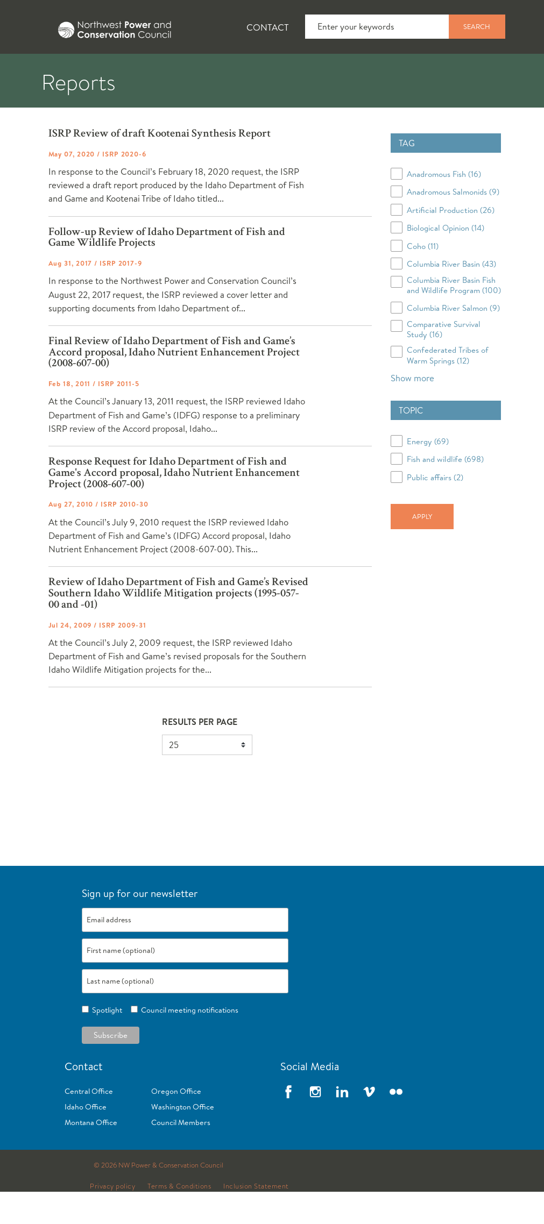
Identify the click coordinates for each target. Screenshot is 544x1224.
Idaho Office (86, 1139)
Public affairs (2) (435, 509)
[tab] (32, 70)
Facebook (288, 1124)
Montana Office (91, 1154)
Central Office (89, 1123)
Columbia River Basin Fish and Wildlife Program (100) (454, 317)
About (41, 70)
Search (476, 26)
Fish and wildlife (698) (445, 491)
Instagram (315, 1124)
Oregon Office (176, 1123)
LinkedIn (342, 1124)
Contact (267, 27)
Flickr (396, 1124)
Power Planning (301, 70)
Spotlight (105, 1042)
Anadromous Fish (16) (444, 206)
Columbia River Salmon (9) (453, 340)
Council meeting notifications (188, 1042)
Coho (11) (423, 278)
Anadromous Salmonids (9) (453, 224)
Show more (412, 410)
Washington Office (182, 1139)
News (104, 70)
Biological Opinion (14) (445, 260)
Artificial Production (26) (450, 242)
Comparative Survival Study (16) (444, 361)
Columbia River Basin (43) (451, 296)
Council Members (180, 1154)
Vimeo (369, 1124)
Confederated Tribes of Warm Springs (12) (448, 387)
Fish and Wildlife (191, 70)
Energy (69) (428, 473)
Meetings (395, 70)
